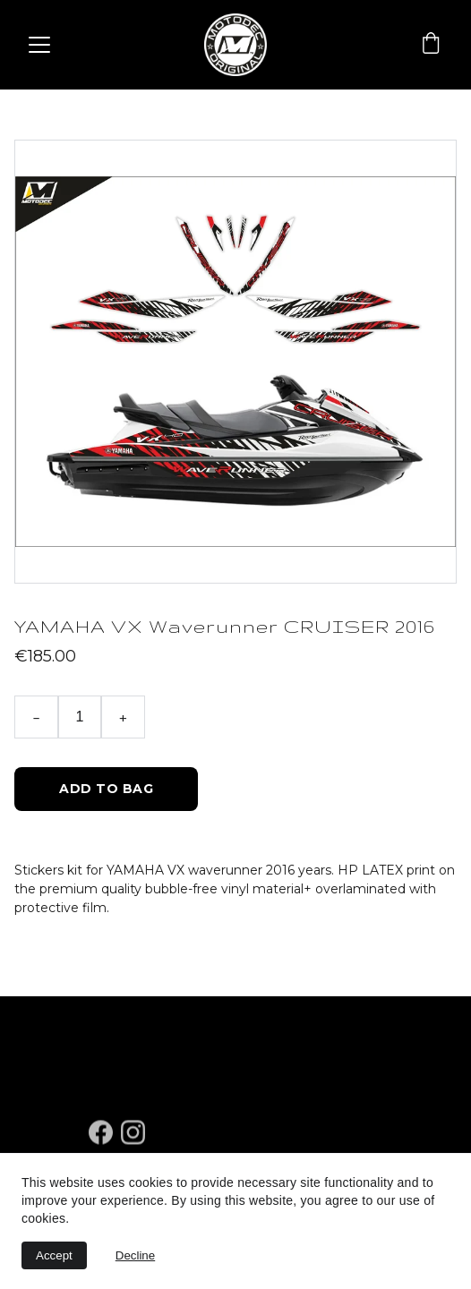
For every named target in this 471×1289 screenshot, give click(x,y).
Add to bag (106, 789)
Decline (135, 1255)
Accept (54, 1255)
